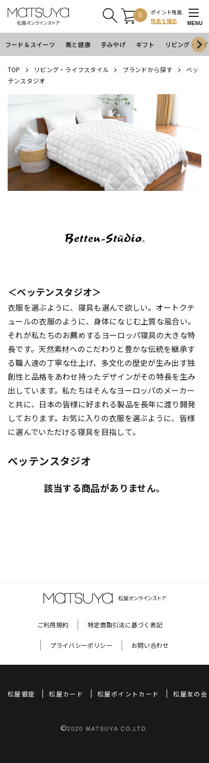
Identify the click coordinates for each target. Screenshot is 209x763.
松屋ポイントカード (128, 693)
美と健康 (77, 44)
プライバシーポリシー (81, 645)
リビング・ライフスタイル (71, 69)
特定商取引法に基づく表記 (124, 624)
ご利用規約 (52, 624)
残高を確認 (164, 21)
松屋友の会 (190, 693)
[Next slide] (198, 44)
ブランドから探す (148, 69)
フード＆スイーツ (30, 44)
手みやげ (113, 44)
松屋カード (66, 693)
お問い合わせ (150, 645)
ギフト (145, 44)
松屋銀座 (21, 693)
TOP (14, 69)
